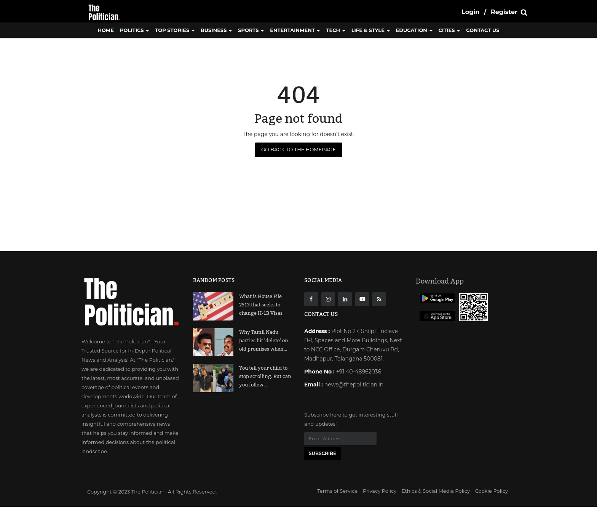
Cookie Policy (491, 492)
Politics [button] (134, 30)
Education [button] (414, 30)
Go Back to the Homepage (298, 149)
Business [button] (216, 30)
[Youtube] (362, 299)
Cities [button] (449, 30)
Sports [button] (251, 30)
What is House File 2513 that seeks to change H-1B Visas (261, 304)
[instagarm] (328, 299)
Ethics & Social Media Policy (436, 492)
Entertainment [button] (295, 30)
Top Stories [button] (175, 30)
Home (105, 30)
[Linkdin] (345, 299)
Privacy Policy (379, 492)
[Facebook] (311, 299)
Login (470, 12)
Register (504, 12)
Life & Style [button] (370, 30)
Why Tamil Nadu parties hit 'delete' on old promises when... (263, 340)
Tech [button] (335, 30)
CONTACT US (482, 30)
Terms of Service (337, 492)
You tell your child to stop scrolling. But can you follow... (265, 376)
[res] (379, 299)
